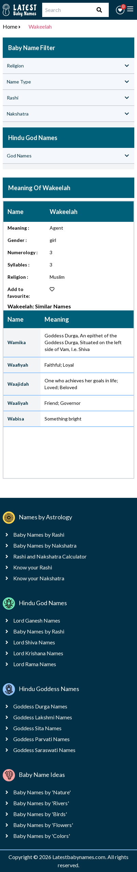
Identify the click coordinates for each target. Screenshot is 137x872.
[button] (120, 10)
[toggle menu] (130, 9)
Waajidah (18, 384)
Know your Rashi (32, 567)
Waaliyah (17, 403)
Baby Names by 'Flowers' (43, 825)
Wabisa (15, 419)
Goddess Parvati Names (41, 739)
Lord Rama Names (34, 664)
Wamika (16, 342)
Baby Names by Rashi (38, 534)
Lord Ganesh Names (36, 620)
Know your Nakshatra (38, 578)
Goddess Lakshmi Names (42, 717)
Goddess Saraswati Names (44, 750)
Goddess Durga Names (40, 706)
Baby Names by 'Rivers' (41, 803)
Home (10, 26)
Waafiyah (17, 365)
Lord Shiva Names (34, 642)
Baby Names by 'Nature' (42, 792)
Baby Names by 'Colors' (41, 835)
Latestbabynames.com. (79, 857)
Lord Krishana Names (38, 653)
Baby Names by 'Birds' (40, 814)
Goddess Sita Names (37, 728)
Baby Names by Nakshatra (44, 545)
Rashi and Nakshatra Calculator (50, 556)
